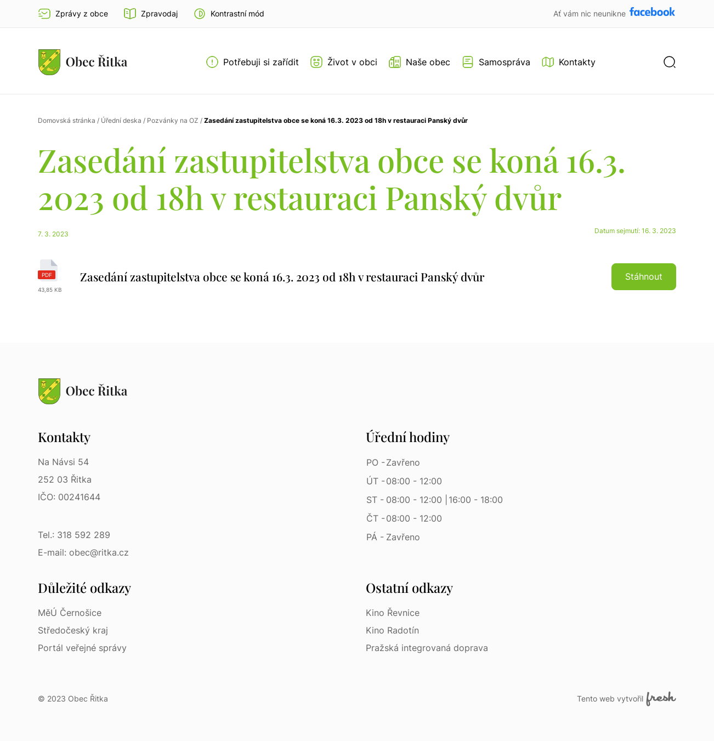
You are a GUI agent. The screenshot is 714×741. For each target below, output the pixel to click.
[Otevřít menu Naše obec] (419, 62)
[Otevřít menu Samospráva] (495, 62)
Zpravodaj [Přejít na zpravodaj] (150, 13)
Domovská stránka (66, 120)
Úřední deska (121, 120)
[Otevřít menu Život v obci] (343, 62)
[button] (228, 13)
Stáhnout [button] (643, 276)
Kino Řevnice (393, 612)
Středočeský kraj (73, 630)
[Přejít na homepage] (83, 62)
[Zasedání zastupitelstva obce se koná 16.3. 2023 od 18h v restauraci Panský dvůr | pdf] (357, 276)
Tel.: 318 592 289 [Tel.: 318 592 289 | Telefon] (74, 534)
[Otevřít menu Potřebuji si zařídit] (252, 62)
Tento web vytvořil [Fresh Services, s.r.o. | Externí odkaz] (626, 698)
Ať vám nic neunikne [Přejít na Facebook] (590, 13)
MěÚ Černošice (69, 612)
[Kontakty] (568, 62)
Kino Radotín (392, 630)
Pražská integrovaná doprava (427, 647)
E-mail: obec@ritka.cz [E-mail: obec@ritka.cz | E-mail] (83, 552)
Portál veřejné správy (82, 647)
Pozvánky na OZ (173, 120)
